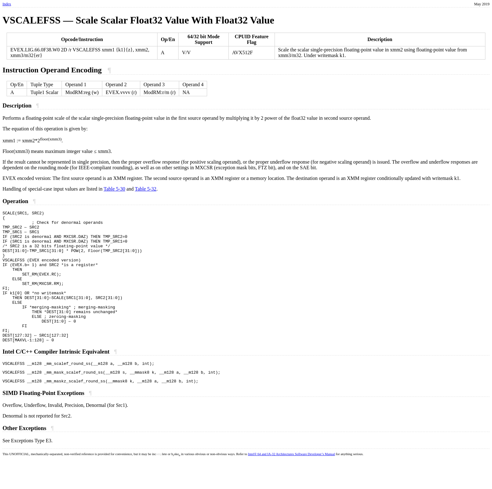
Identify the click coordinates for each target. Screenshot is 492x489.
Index (7, 4)
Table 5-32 (146, 189)
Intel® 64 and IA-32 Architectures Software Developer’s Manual (291, 483)
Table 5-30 (114, 189)
